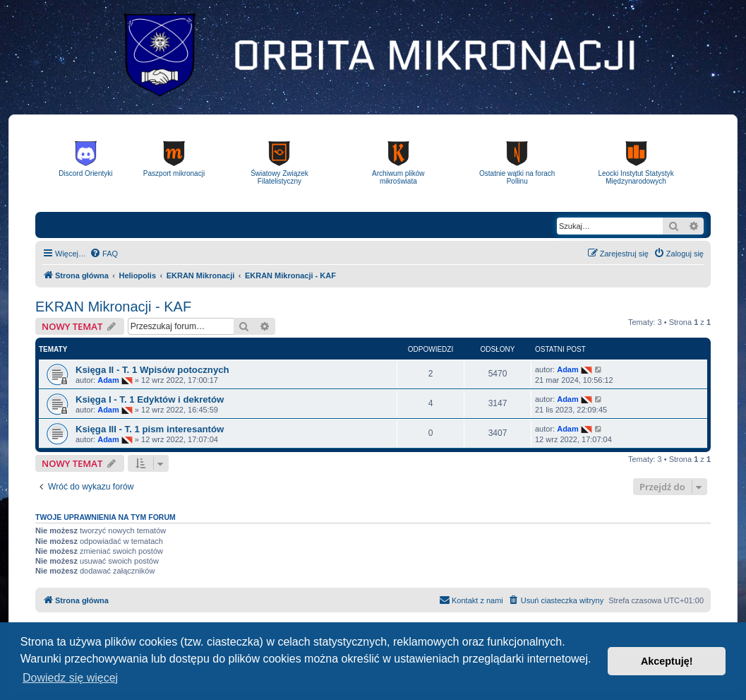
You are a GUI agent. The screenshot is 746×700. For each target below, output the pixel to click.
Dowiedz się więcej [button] (70, 678)
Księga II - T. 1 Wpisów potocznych (152, 369)
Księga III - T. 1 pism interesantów (150, 429)
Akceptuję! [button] (667, 661)
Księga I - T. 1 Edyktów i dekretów (150, 399)
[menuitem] (104, 253)
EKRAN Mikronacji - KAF (113, 306)
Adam (108, 380)
